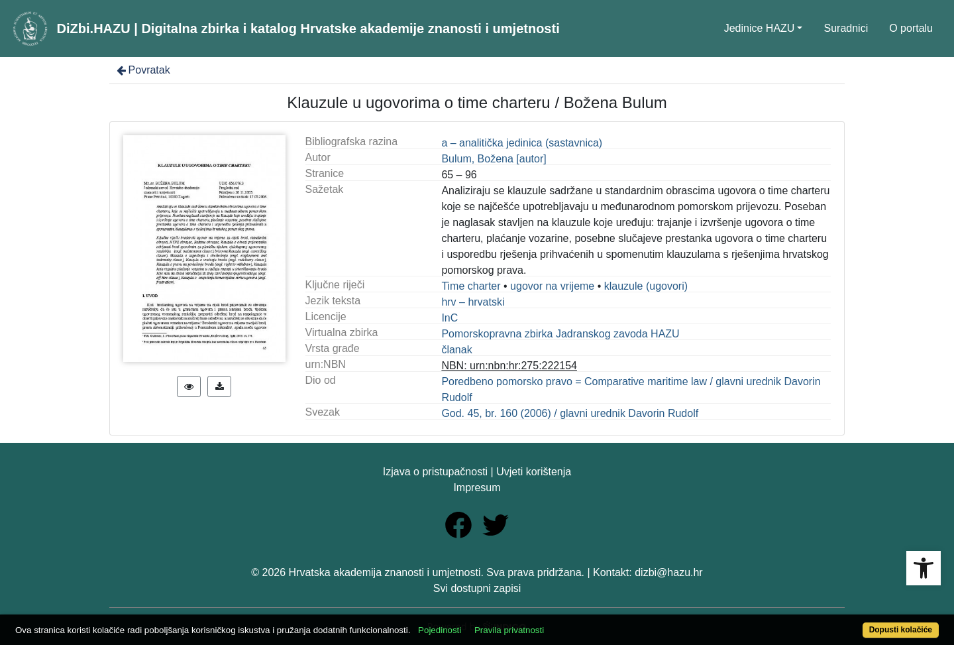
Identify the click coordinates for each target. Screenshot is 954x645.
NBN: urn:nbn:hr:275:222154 (509, 365)
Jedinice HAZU (759, 28)
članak (456, 349)
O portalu (911, 28)
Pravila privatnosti (509, 630)
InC (449, 317)
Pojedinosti (439, 630)
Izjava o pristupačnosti (435, 471)
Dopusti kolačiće (900, 629)
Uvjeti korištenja (533, 471)
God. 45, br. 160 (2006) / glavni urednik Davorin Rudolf (569, 413)
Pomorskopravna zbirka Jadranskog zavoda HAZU (560, 333)
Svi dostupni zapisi (477, 588)
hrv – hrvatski (472, 302)
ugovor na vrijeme (552, 286)
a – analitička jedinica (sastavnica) (521, 142)
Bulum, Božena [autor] (493, 158)
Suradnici (845, 28)
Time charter (470, 286)
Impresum (476, 487)
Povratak (142, 70)
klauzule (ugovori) (646, 286)
